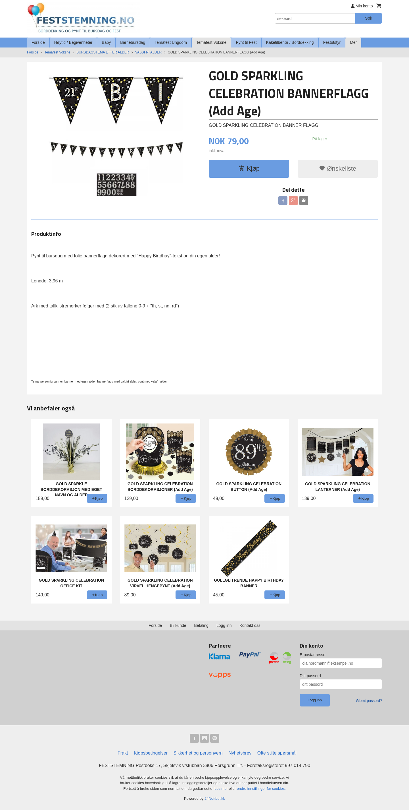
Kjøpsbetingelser (151, 753)
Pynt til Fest (246, 42)
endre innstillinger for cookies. (261, 788)
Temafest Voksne (211, 42)
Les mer (221, 788)
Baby (106, 42)
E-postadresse (312, 654)
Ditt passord (310, 675)
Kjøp (249, 168)
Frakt (123, 753)
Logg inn (224, 625)
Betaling (201, 625)
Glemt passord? (369, 701)
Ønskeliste (337, 168)
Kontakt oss (250, 625)
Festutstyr (332, 42)
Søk (368, 18)
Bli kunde (178, 625)
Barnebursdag (132, 42)
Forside (38, 42)
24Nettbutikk (214, 798)
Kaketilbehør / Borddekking (290, 42)
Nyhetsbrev (239, 753)
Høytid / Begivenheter (73, 42)
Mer (353, 42)
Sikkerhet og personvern (198, 753)
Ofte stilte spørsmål (277, 753)
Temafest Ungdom (171, 42)
